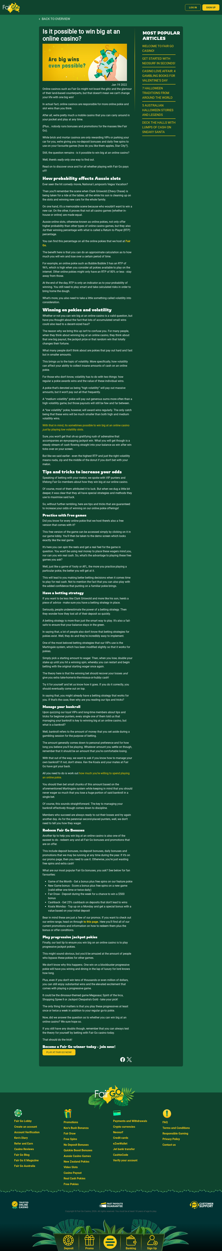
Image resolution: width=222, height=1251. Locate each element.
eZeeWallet (120, 1143)
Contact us (169, 1144)
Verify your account (125, 1160)
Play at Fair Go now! (59, 1052)
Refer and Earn (23, 1143)
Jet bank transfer (124, 1149)
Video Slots (71, 1167)
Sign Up (211, 7)
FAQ (165, 1122)
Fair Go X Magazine (26, 1160)
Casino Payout (73, 1173)
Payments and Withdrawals (130, 1121)
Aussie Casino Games (77, 1156)
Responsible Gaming (175, 1133)
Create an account (25, 1126)
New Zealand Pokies (76, 1161)
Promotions (71, 1122)
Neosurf (118, 1132)
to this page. (91, 921)
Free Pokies (71, 1184)
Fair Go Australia (24, 1166)
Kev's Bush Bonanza (76, 1128)
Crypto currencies (124, 1126)
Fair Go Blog (21, 1154)
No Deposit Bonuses (76, 1144)
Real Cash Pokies (74, 1178)
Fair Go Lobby (23, 1121)
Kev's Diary (21, 1137)
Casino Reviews (24, 1149)
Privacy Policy (171, 1139)
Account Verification (27, 1132)
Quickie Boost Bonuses (78, 1150)
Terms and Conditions (176, 1128)
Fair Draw (70, 1133)
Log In (193, 7)
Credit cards (120, 1137)
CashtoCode (120, 1154)
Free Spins (70, 1139)
